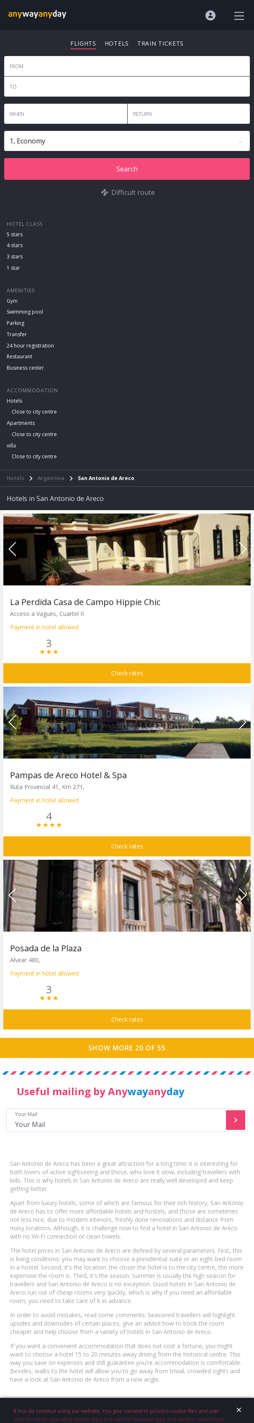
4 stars (15, 245)
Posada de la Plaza (46, 948)
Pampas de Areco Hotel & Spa (68, 775)
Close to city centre (34, 411)
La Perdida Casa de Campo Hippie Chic (85, 602)
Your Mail (117, 1120)
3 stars (15, 256)
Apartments (21, 423)
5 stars (15, 234)
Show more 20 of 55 (127, 1048)
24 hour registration (30, 345)
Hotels (14, 400)
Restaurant (19, 356)
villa (11, 445)
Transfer (17, 334)
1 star (13, 267)
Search (127, 169)
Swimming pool (25, 311)
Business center (25, 367)
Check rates (127, 673)
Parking (15, 323)
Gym (12, 300)
